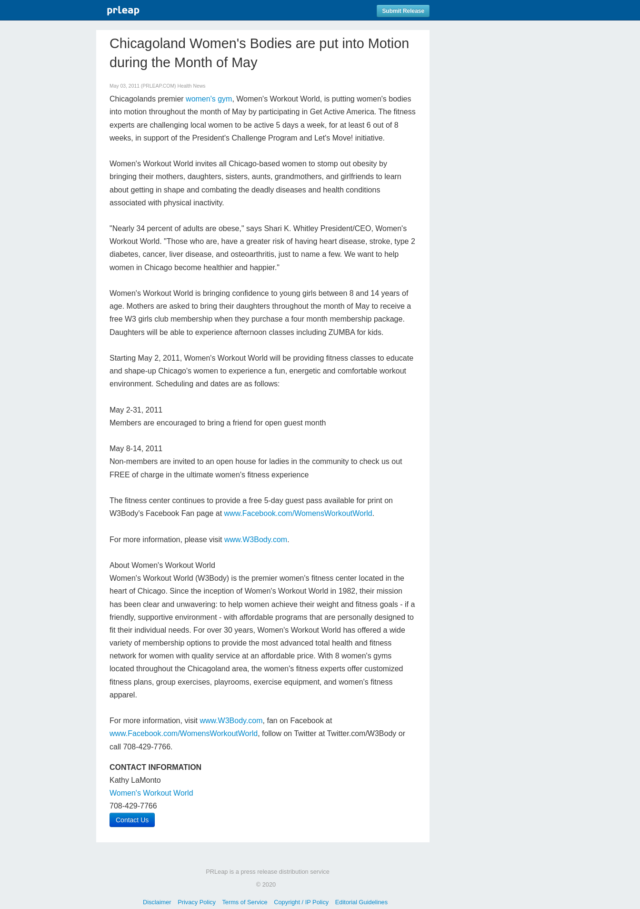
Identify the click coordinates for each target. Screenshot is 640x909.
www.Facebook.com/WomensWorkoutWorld (298, 513)
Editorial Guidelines (361, 902)
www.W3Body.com (255, 539)
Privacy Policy (197, 902)
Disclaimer (157, 902)
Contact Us (132, 820)
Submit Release (403, 11)
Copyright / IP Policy (301, 902)
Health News (191, 86)
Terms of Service (244, 902)
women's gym (209, 99)
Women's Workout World (151, 793)
